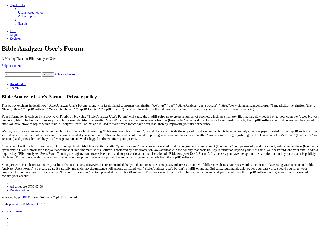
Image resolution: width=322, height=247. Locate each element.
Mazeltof (32, 204)
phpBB (22, 197)
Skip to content (12, 65)
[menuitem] (30, 12)
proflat (13, 204)
